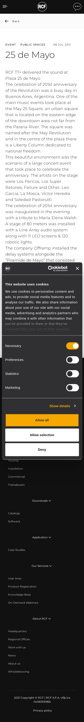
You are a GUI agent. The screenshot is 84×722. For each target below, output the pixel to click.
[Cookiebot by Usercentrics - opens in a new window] (50, 269)
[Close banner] (77, 268)
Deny (42, 449)
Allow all (42, 420)
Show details (60, 406)
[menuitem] (13, 461)
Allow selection (42, 435)
